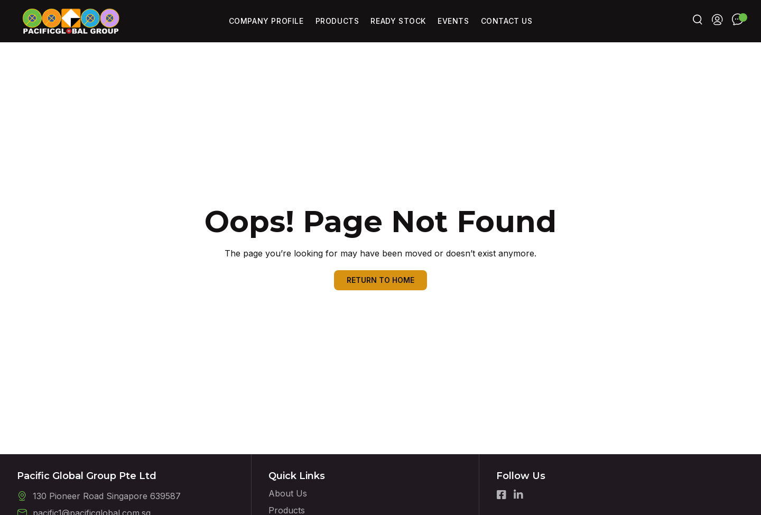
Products (337, 20)
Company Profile (266, 20)
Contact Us (507, 20)
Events (453, 20)
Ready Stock (398, 20)
